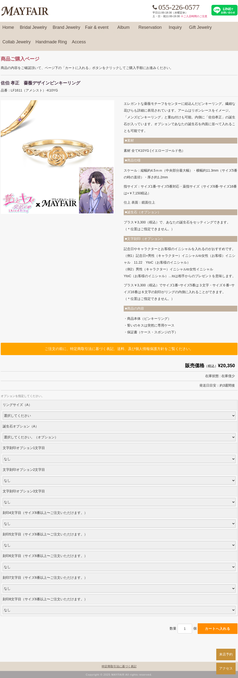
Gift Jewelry (200, 29)
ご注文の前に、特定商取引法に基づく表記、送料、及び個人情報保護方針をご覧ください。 (119, 349)
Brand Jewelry (66, 29)
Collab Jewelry (16, 44)
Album (123, 29)
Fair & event (96, 29)
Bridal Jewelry (33, 29)
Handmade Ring (51, 44)
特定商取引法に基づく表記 (119, 666)
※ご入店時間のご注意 (194, 16)
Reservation (150, 29)
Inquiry (175, 29)
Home (8, 29)
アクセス (226, 668)
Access (79, 44)
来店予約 (226, 654)
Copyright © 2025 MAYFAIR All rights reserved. (119, 674)
